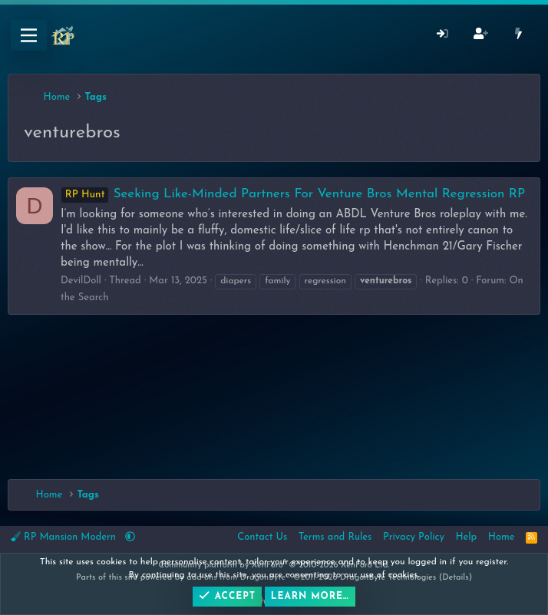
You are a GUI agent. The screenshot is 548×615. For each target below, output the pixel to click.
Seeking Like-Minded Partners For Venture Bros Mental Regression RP (293, 193)
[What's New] (518, 35)
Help (466, 537)
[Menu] (29, 35)
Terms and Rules (335, 537)
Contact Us (262, 537)
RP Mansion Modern (65, 536)
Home (501, 537)
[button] (130, 537)
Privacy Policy (413, 537)
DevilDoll (81, 281)
